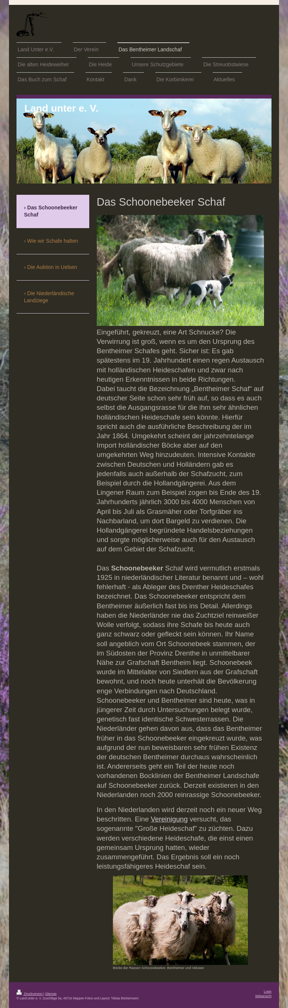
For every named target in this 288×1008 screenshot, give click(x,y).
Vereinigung (169, 819)
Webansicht (263, 996)
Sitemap (51, 994)
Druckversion (30, 994)
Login (268, 991)
